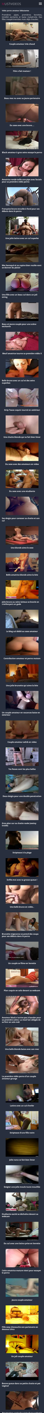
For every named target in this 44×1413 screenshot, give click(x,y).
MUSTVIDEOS (11, 3)
